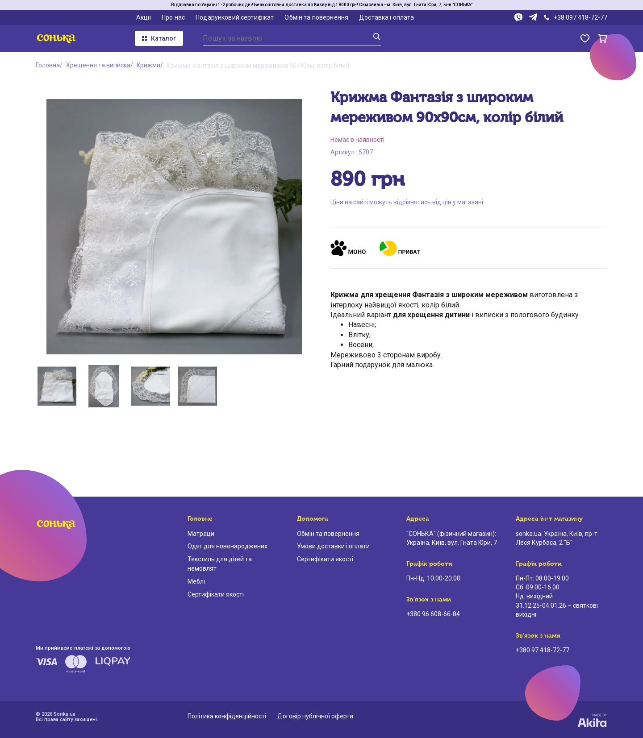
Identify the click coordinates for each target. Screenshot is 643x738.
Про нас (173, 17)
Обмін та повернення (316, 17)
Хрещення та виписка (98, 65)
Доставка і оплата (386, 17)
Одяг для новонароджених (227, 546)
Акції (143, 17)
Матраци (201, 533)
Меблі (196, 581)
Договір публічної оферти (315, 716)
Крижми (149, 65)
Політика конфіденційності (227, 716)
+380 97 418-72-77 (542, 650)
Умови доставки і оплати (333, 546)
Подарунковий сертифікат (235, 17)
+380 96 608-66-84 (433, 614)
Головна (48, 65)
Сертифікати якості (216, 594)
